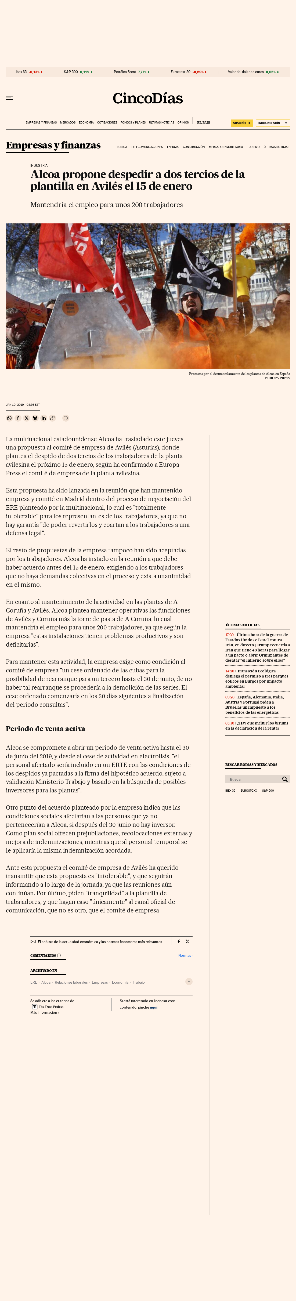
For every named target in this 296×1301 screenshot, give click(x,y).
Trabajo (139, 982)
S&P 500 (71, 72)
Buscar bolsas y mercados (251, 765)
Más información (45, 1012)
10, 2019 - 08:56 (23, 405)
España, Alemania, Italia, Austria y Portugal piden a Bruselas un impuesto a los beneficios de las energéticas (254, 705)
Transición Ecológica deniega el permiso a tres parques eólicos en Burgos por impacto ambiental (256, 679)
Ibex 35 (21, 72)
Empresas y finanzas (41, 122)
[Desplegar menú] (9, 98)
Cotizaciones (107, 122)
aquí (153, 1007)
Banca (122, 147)
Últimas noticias (161, 122)
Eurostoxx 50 (180, 72)
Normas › (185, 956)
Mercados (67, 122)
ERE (33, 982)
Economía (86, 122)
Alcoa (45, 982)
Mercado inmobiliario (226, 147)
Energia (173, 147)
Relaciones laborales (71, 982)
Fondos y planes (133, 122)
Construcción (194, 147)
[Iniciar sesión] (273, 123)
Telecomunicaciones (147, 147)
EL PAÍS (201, 120)
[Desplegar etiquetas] (189, 981)
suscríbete (242, 123)
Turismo (253, 147)
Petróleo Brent (125, 72)
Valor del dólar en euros (246, 72)
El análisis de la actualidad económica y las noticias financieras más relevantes (100, 942)
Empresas (100, 982)
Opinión (183, 122)
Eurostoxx (249, 790)
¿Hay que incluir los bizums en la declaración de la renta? (256, 726)
